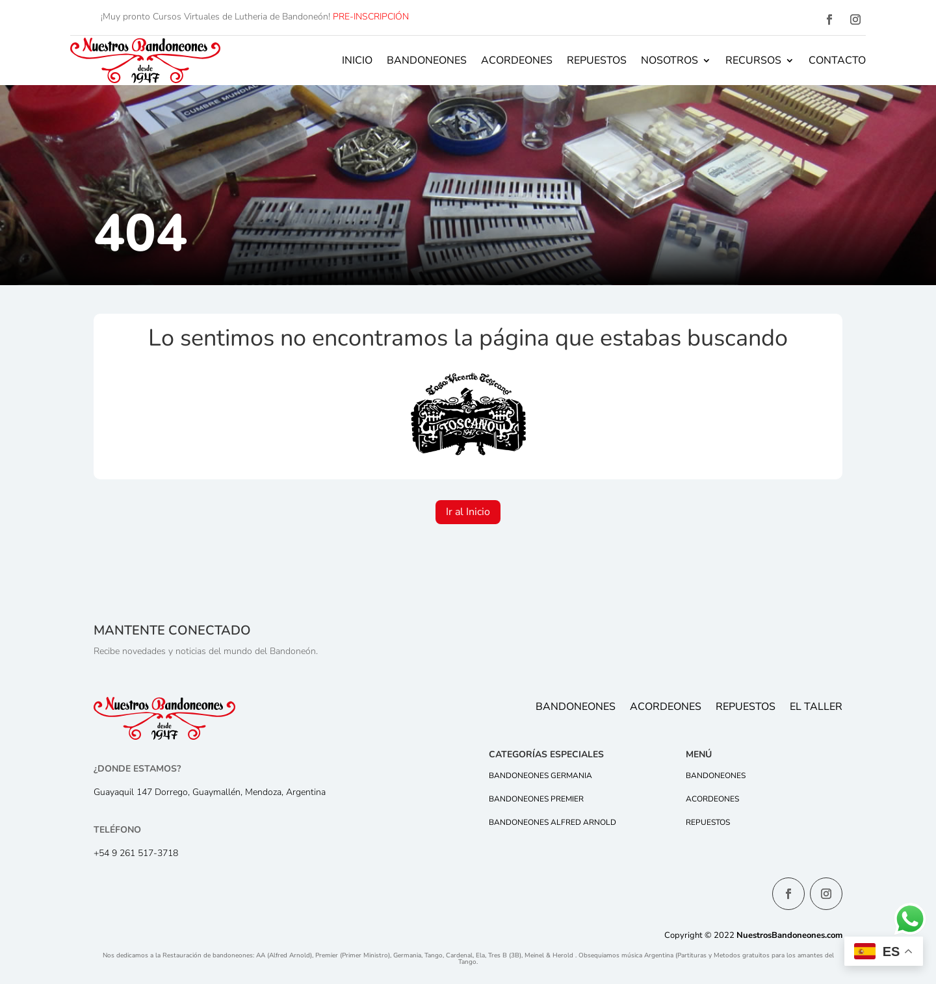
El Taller (816, 708)
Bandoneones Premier (536, 799)
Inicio (357, 60)
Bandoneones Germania (540, 775)
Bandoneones (427, 60)
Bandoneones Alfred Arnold (552, 822)
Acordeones (516, 60)
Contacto (837, 60)
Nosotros (669, 60)
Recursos (753, 60)
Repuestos (597, 60)
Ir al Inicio (468, 512)
